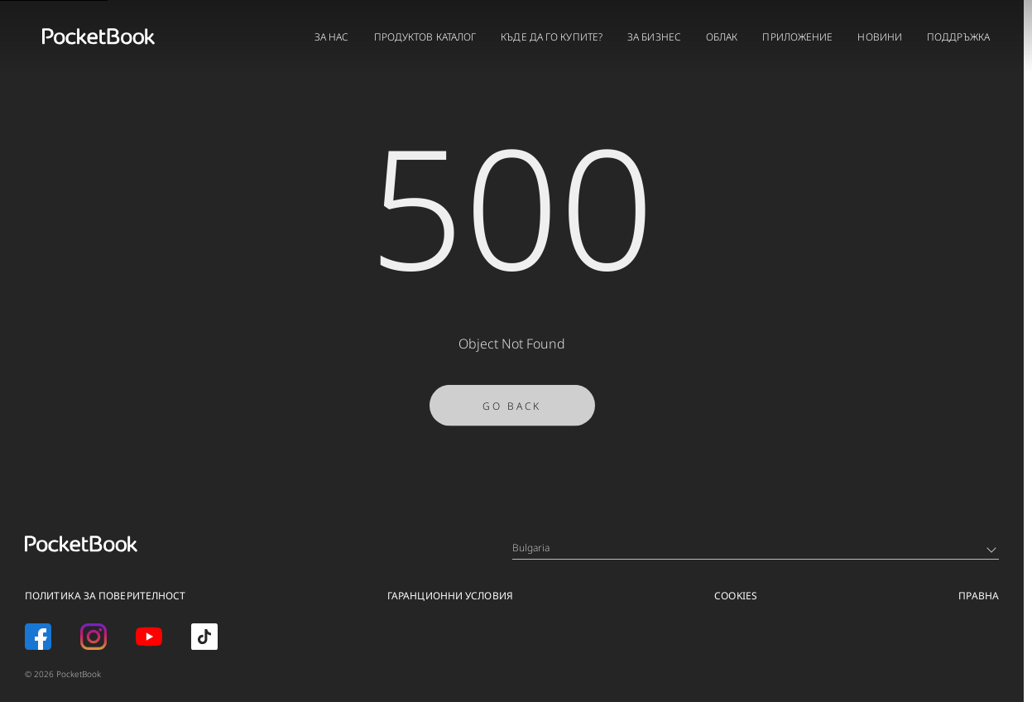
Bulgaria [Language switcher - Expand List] (754, 548)
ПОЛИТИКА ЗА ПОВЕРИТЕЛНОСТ (105, 596)
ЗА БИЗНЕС (654, 37)
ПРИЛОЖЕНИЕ (797, 37)
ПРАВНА (978, 596)
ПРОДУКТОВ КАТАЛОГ (425, 37)
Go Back (511, 413)
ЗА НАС (331, 37)
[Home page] (98, 36)
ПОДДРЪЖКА (958, 37)
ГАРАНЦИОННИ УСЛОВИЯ (450, 596)
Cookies (735, 596)
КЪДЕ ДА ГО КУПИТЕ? (551, 37)
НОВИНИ (879, 37)
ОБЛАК (722, 37)
